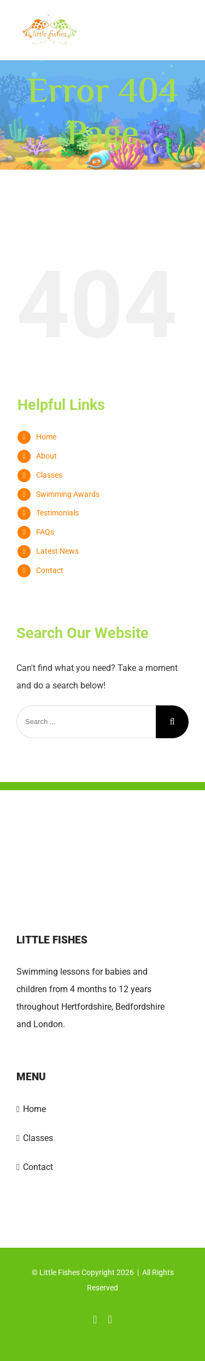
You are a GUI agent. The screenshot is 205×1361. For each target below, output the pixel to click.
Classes (49, 475)
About (46, 455)
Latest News (57, 551)
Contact (49, 570)
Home (46, 436)
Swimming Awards (67, 494)
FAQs (45, 532)
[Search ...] (86, 721)
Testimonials (57, 512)
